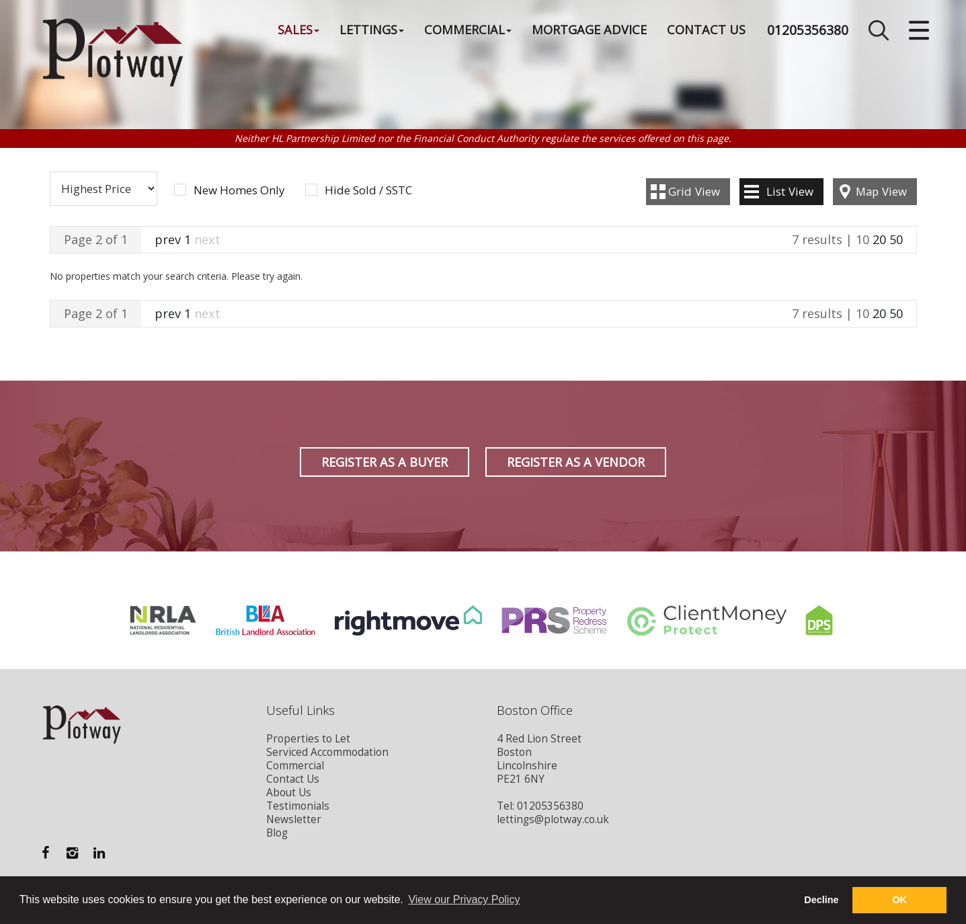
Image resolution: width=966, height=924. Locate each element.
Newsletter (293, 819)
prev (168, 239)
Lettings (371, 29)
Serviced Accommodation (327, 752)
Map (881, 191)
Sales (298, 29)
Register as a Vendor (576, 462)
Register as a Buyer (384, 462)
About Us (288, 792)
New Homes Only (239, 190)
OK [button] (899, 899)
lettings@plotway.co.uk (553, 819)
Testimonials (297, 806)
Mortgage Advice (589, 29)
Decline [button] (821, 899)
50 (896, 239)
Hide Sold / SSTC (368, 190)
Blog (277, 833)
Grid (694, 191)
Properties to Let (308, 739)
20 (879, 239)
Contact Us (706, 29)
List (789, 191)
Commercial (468, 29)
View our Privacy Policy (464, 899)
